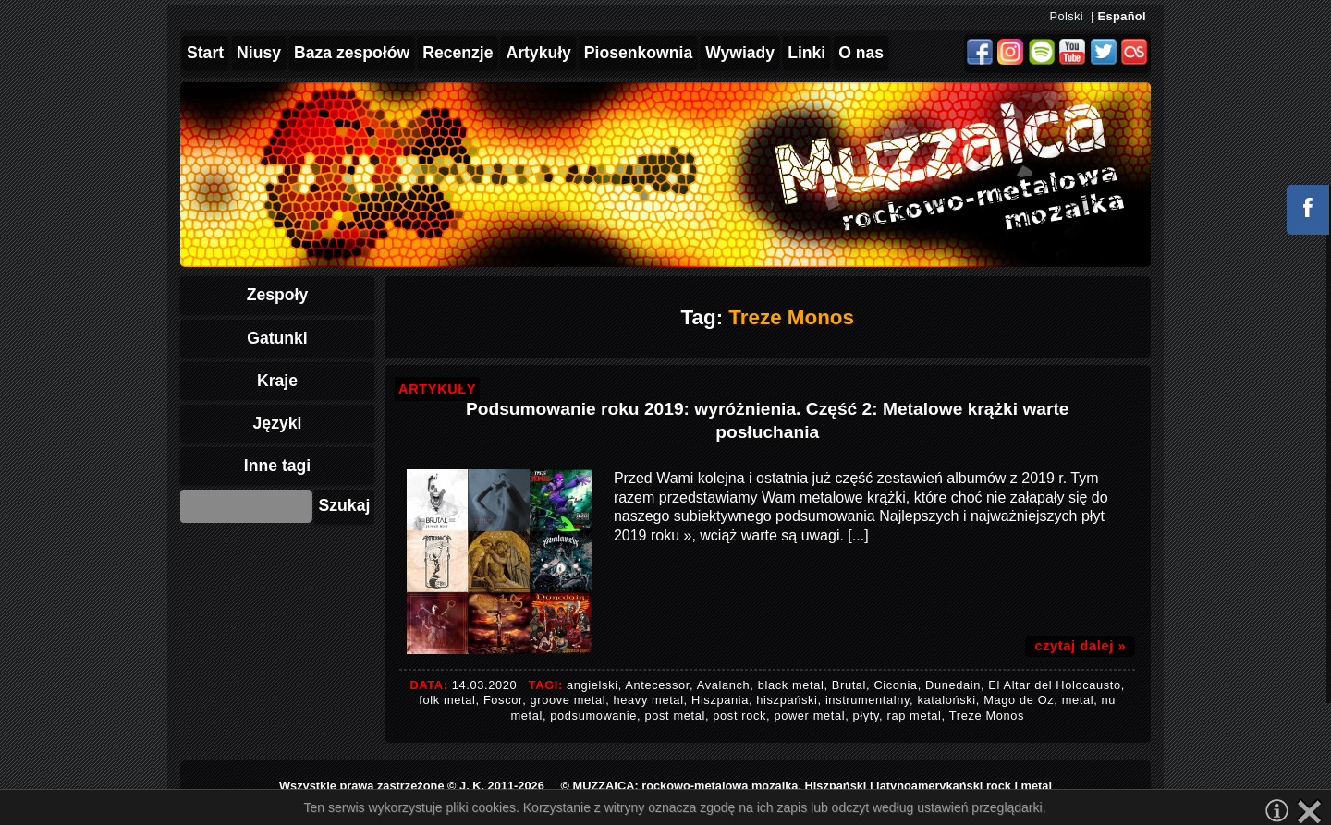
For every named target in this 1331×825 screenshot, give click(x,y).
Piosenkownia (638, 52)
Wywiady (740, 52)
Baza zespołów (351, 52)
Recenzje (457, 52)
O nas (861, 52)
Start (205, 52)
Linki (806, 52)
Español (1122, 16)
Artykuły (538, 52)
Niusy (259, 52)
